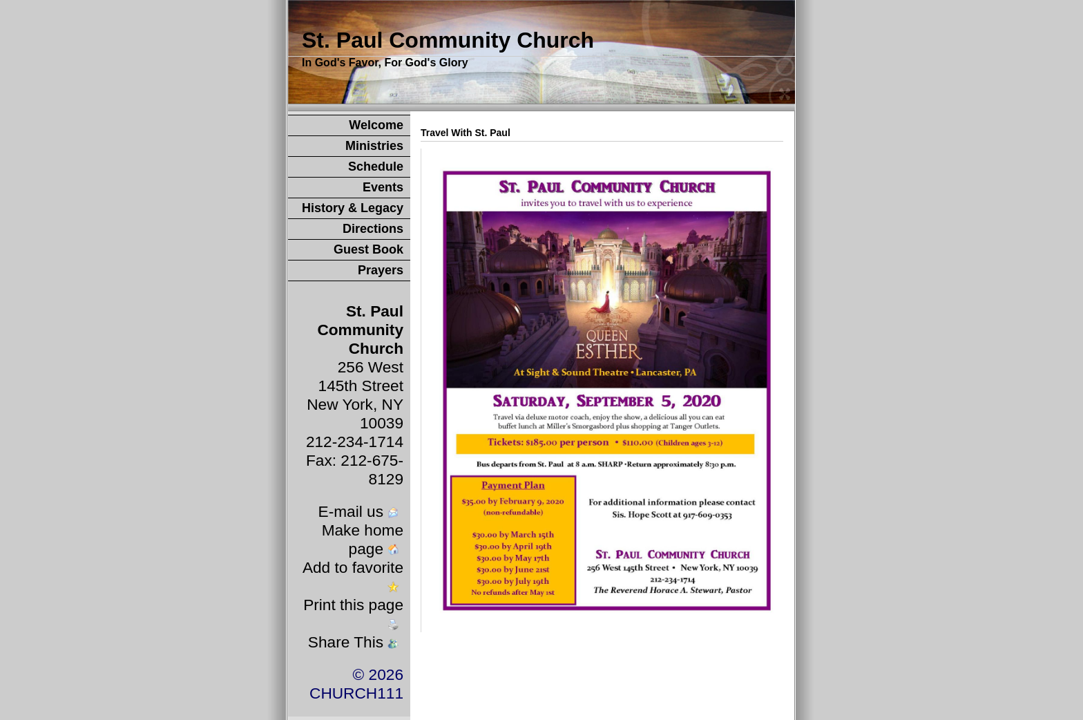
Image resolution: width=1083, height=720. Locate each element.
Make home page (362, 539)
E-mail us (359, 511)
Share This (354, 642)
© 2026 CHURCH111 (356, 683)
